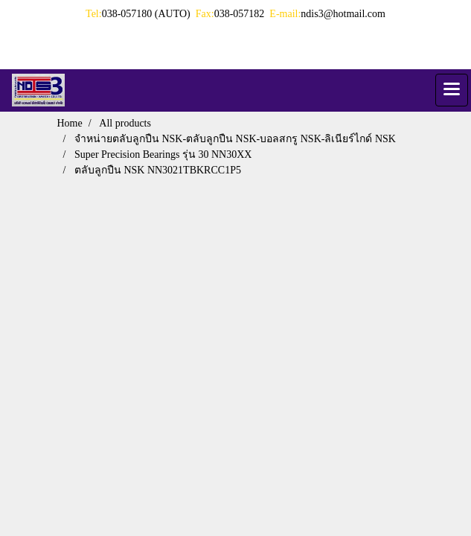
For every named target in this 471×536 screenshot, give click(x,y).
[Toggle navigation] (451, 90)
